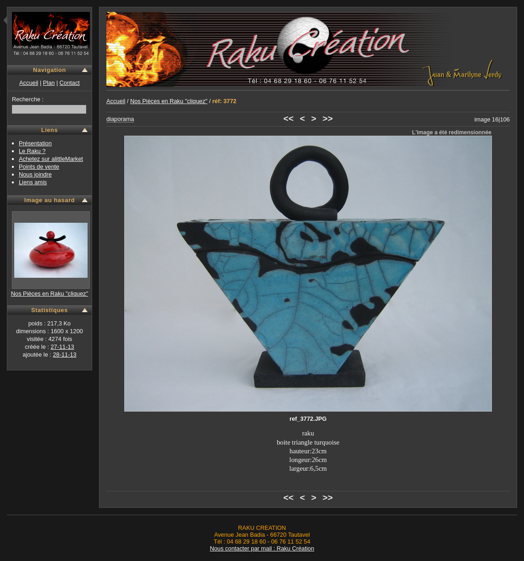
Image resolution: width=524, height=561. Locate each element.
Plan (49, 82)
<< (288, 118)
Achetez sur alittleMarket (51, 158)
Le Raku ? (32, 151)
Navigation (49, 69)
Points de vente (39, 166)
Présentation (35, 143)
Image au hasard (49, 200)
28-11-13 (64, 354)
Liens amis (33, 182)
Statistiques (49, 310)
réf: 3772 (224, 101)
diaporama (120, 119)
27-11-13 (62, 346)
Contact (70, 82)
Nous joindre (35, 174)
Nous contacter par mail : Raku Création (262, 548)
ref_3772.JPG (307, 418)
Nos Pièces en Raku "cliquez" (49, 293)
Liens (49, 129)
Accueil (28, 82)
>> (328, 118)
